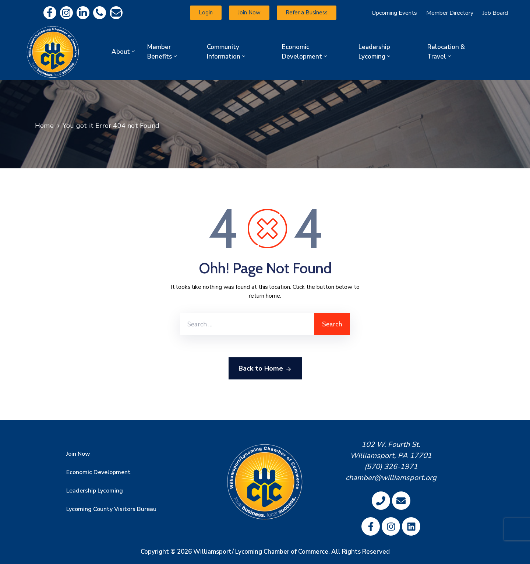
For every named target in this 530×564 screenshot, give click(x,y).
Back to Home (265, 369)
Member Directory (449, 13)
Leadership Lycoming (375, 52)
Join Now (78, 454)
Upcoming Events (394, 13)
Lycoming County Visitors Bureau (111, 509)
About (124, 52)
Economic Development (305, 52)
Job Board (495, 13)
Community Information (227, 52)
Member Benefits (162, 52)
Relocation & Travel (446, 52)
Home (44, 125)
